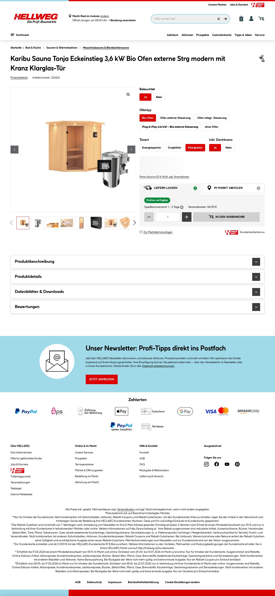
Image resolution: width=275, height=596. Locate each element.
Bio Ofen (147, 118)
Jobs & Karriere (239, 5)
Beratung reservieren (122, 20)
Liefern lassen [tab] (172, 188)
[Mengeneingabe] (168, 217)
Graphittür (174, 147)
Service (259, 35)
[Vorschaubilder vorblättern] (134, 222)
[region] (73, 159)
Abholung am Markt (87, 482)
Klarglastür (195, 147)
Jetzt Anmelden (101, 379)
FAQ (142, 464)
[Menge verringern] (149, 217)
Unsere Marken (217, 5)
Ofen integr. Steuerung (211, 118)
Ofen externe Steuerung (175, 118)
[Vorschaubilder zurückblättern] (11, 222)
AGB (142, 458)
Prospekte (202, 35)
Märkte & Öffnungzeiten (89, 470)
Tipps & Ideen (243, 35)
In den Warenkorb (226, 216)
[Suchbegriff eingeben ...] (190, 19)
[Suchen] (225, 19)
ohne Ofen (211, 127)
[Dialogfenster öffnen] (181, 207)
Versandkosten (126, 509)
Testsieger (16, 488)
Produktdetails (19, 78)
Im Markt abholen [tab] (235, 188)
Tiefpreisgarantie (21, 476)
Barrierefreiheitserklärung (143, 582)
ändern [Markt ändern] (104, 16)
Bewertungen (137, 307)
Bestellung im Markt (86, 476)
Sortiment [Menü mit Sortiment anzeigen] (20, 34)
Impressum (115, 582)
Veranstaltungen (20, 482)
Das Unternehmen (21, 452)
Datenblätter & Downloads (137, 292)
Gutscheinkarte (221, 35)
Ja (145, 97)
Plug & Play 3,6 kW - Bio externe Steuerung (170, 127)
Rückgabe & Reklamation (154, 470)
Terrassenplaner (84, 464)
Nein (159, 97)
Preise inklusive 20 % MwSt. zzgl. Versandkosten (164, 177)
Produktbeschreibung (137, 262)
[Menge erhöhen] (186, 217)
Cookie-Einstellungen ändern (182, 582)
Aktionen (187, 35)
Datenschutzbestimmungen (158, 366)
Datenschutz (94, 582)
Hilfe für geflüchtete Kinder (26, 458)
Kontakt (144, 452)
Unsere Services (84, 452)
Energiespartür (151, 147)
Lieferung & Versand (151, 476)
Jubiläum (172, 35)
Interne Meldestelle (21, 494)
